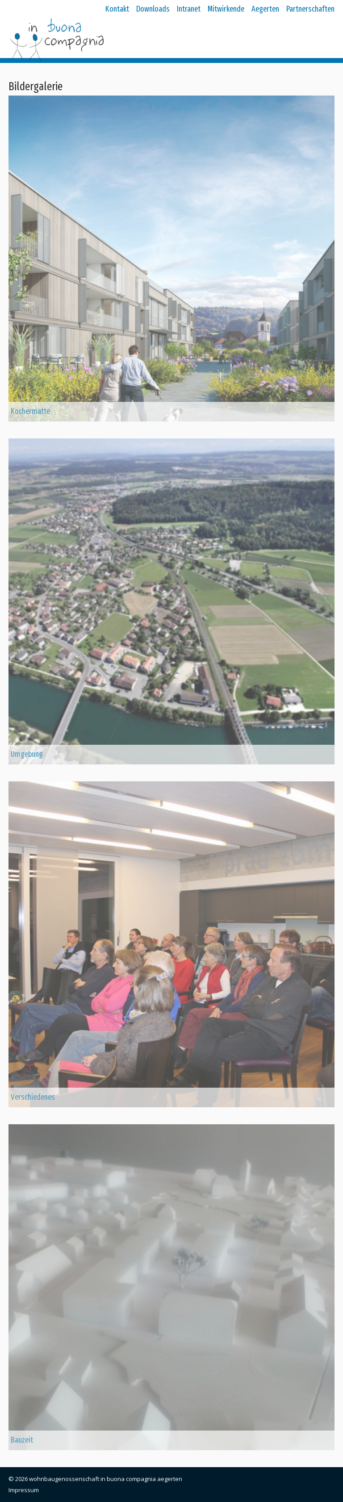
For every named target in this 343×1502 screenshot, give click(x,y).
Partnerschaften (310, 9)
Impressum (23, 1490)
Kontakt (117, 9)
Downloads (153, 9)
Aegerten (265, 9)
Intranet (189, 9)
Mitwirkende (226, 9)
